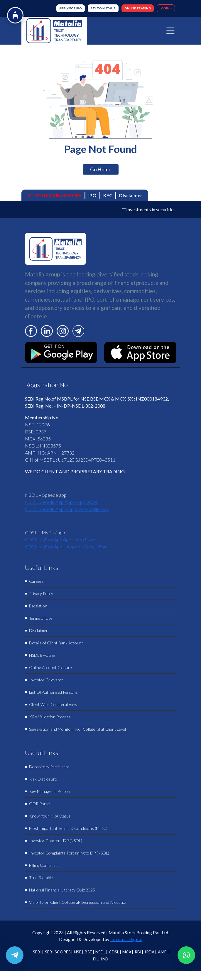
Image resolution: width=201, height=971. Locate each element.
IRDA (150, 951)
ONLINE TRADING (137, 8)
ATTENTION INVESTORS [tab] (54, 195)
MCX (126, 951)
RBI (138, 951)
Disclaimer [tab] (130, 195)
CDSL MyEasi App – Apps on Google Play (66, 546)
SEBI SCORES (58, 951)
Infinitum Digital (126, 939)
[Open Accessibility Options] (15, 15)
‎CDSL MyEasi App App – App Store (60, 539)
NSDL (100, 951)
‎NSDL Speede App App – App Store (61, 502)
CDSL (114, 951)
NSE (78, 951)
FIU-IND (100, 958)
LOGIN (164, 8)
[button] (186, 955)
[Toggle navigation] (170, 31)
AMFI (163, 951)
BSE (88, 951)
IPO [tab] (92, 195)
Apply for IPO (70, 8)
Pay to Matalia (103, 8)
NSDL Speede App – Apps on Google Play (67, 509)
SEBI (37, 951)
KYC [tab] (107, 195)
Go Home (100, 169)
